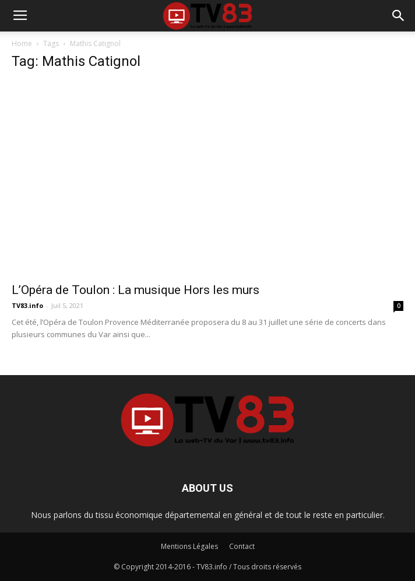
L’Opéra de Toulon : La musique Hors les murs (135, 290)
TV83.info (27, 305)
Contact (242, 546)
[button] (398, 16)
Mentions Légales (189, 546)
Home (22, 43)
